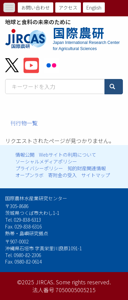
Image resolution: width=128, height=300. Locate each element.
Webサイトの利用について (67, 154)
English (93, 7)
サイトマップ (95, 175)
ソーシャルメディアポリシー (46, 161)
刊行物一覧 (24, 123)
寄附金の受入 (62, 175)
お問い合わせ (35, 7)
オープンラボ (29, 175)
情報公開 (24, 154)
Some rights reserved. (83, 282)
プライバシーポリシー (39, 168)
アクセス (68, 7)
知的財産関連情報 (87, 168)
